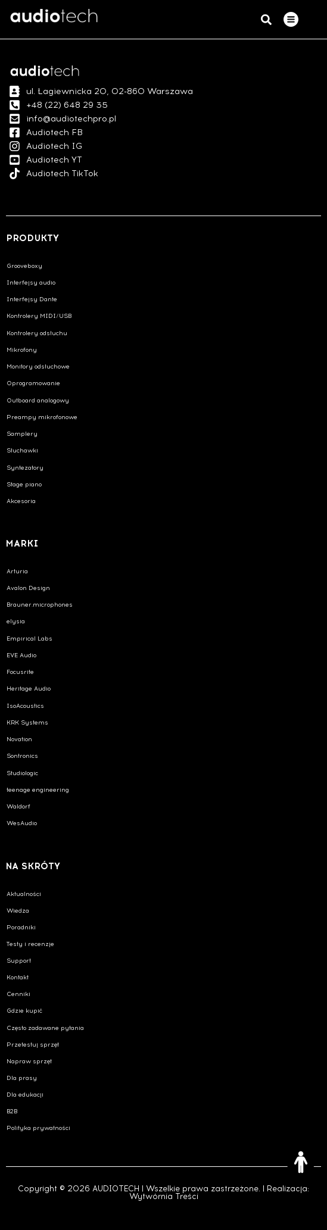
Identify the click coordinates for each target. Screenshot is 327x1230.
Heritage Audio (29, 688)
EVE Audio (21, 655)
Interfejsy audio (31, 282)
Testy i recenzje (30, 944)
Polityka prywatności (38, 1128)
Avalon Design (28, 588)
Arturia (17, 571)
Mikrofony (22, 350)
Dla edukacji (25, 1094)
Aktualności (24, 894)
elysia (16, 621)
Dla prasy (22, 1078)
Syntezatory (25, 468)
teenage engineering (38, 790)
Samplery (22, 434)
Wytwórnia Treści (163, 1196)
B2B (12, 1111)
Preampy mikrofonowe (42, 417)
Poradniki (21, 927)
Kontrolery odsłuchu (37, 333)
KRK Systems (27, 722)
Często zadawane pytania (45, 1028)
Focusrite (20, 672)
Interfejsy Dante (32, 299)
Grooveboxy (24, 266)
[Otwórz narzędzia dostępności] (300, 1162)
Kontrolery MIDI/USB (39, 316)
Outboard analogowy (38, 400)
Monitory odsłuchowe (38, 366)
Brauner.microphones (40, 604)
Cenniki (18, 994)
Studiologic (22, 773)
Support (19, 960)
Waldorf (18, 806)
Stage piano (24, 484)
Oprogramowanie (33, 383)
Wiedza (18, 910)
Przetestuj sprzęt (33, 1044)
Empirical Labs (29, 638)
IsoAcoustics (25, 706)
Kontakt (18, 977)
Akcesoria (21, 501)
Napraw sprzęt (29, 1061)
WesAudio (22, 823)
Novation (19, 739)
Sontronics (22, 756)
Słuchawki (22, 450)
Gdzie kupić (24, 1010)
